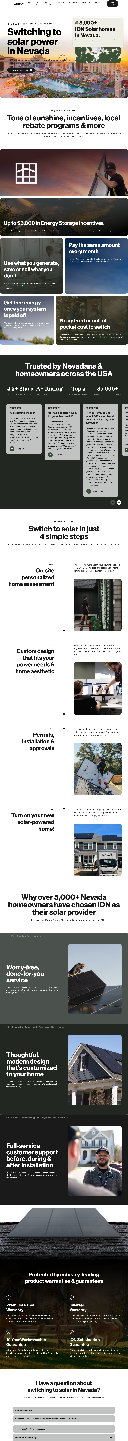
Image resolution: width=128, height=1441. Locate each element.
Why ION (37, 3)
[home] (17, 3)
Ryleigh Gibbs (21, 449)
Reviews (61, 2)
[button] (72, 2)
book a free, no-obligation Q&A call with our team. (85, 1397)
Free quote (112, 3)
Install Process (48, 3)
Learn (30, 2)
